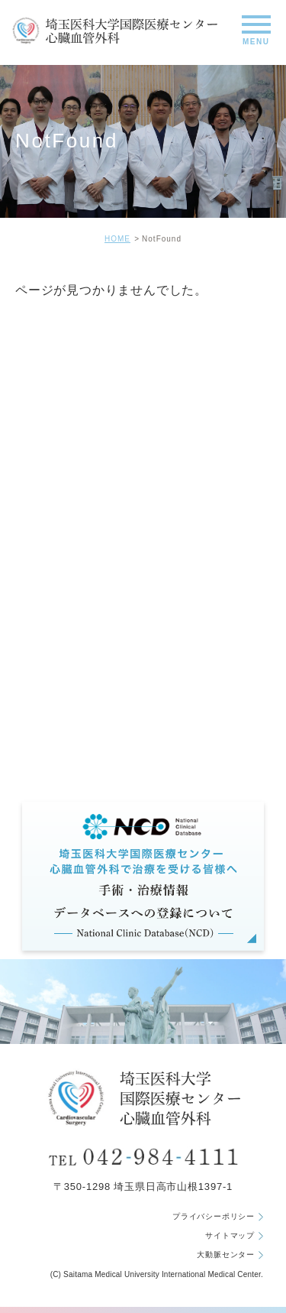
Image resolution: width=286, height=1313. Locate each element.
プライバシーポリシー (217, 1216)
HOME (117, 239)
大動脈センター (230, 1255)
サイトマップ (234, 1235)
